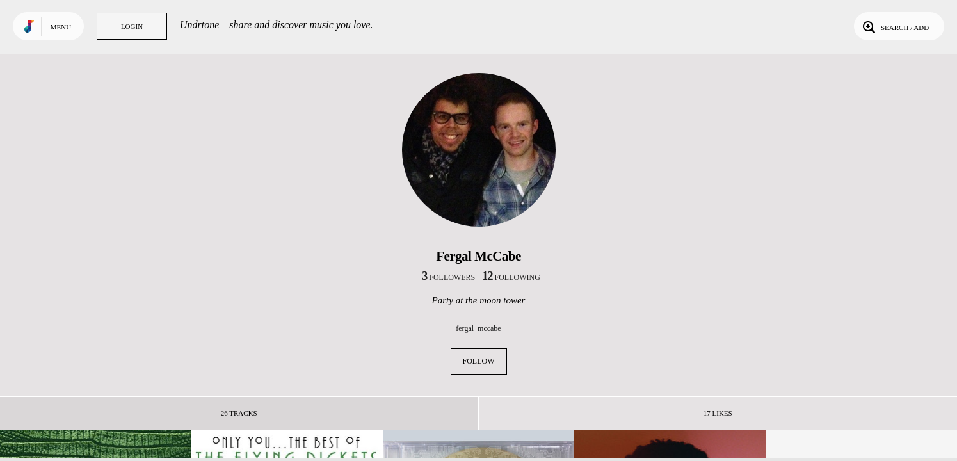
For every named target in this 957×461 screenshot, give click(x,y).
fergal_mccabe (478, 328)
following (511, 277)
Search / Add (894, 26)
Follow (479, 361)
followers (448, 277)
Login (132, 26)
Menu (61, 27)
